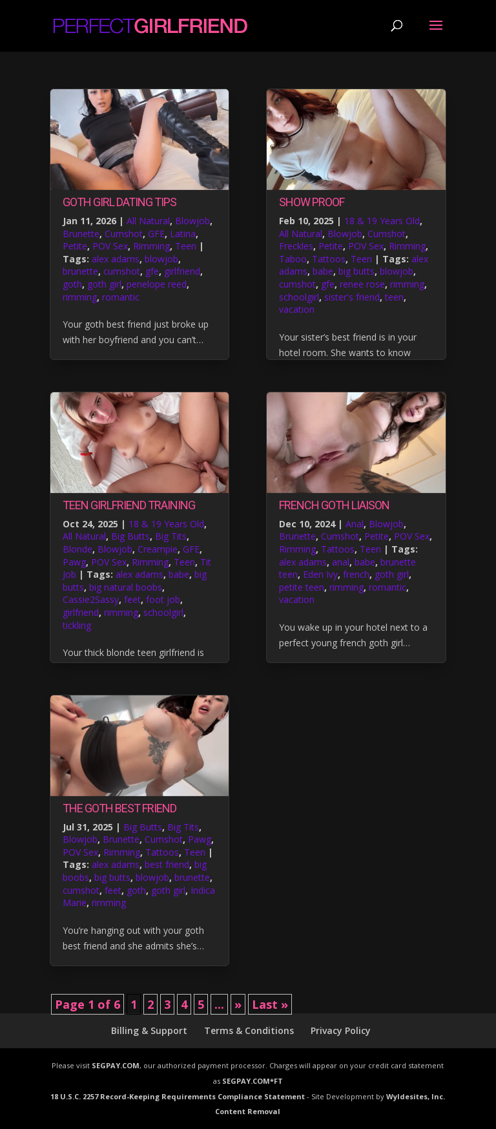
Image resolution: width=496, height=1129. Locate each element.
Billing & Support (149, 1030)
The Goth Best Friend (119, 808)
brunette (80, 271)
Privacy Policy (341, 1030)
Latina (183, 233)
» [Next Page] (238, 1004)
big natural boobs (125, 587)
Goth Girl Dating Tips (119, 202)
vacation (297, 309)
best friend (167, 864)
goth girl (104, 284)
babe (179, 574)
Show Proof (311, 202)
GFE (156, 233)
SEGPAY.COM (116, 1065)
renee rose (362, 284)
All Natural (148, 221)
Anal (355, 524)
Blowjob (192, 221)
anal (340, 562)
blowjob (161, 259)
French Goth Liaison (334, 505)
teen (394, 297)
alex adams (116, 259)
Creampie (158, 549)
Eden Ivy (320, 574)
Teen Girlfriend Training (129, 505)
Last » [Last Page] (270, 1004)
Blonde (77, 549)
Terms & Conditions (249, 1030)
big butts (112, 877)
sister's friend (352, 297)
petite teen (301, 587)
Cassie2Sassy (91, 599)
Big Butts (130, 536)
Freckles (296, 246)
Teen (185, 246)
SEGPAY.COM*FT (252, 1081)
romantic (121, 297)
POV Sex (110, 246)
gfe (152, 271)
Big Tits (171, 536)
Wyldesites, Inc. (415, 1096)
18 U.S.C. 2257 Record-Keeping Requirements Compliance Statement (177, 1096)
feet (132, 599)
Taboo (293, 259)
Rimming (151, 246)
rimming (80, 297)
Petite (75, 246)
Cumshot (124, 233)
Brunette (81, 233)
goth (72, 284)
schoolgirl (163, 612)
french (356, 574)
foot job (163, 599)
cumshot (121, 271)
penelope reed (157, 284)
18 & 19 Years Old (166, 524)
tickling (77, 625)
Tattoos (162, 852)
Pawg (74, 562)
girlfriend (182, 271)
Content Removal (247, 1111)
